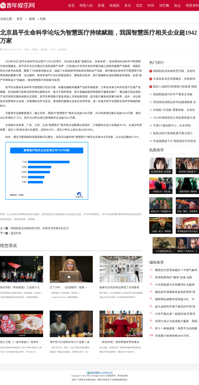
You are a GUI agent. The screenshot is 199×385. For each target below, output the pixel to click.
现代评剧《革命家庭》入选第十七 (20, 287)
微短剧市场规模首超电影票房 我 (175, 292)
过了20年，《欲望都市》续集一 (68, 287)
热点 (177, 5)
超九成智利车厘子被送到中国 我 (175, 306)
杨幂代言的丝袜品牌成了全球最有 (119, 287)
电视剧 (114, 5)
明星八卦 (86, 5)
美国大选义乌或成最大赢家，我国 (176, 321)
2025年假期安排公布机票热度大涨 (174, 117)
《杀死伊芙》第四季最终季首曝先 (119, 342)
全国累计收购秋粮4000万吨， (173, 335)
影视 (101, 5)
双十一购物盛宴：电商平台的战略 (176, 328)
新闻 (32, 19)
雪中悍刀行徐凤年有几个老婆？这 (70, 342)
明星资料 (192, 5)
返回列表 (16, 233)
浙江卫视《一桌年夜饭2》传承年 (19, 342)
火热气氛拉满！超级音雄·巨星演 (175, 313)
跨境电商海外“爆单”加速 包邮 (173, 277)
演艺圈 (164, 5)
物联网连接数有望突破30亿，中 (175, 299)
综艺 (139, 5)
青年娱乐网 (123, 376)
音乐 (127, 5)
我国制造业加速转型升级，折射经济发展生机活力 (40, 228)
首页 (71, 5)
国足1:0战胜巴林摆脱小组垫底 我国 (175, 86)
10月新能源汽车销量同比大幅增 (175, 284)
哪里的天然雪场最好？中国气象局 (176, 270)
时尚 (151, 5)
